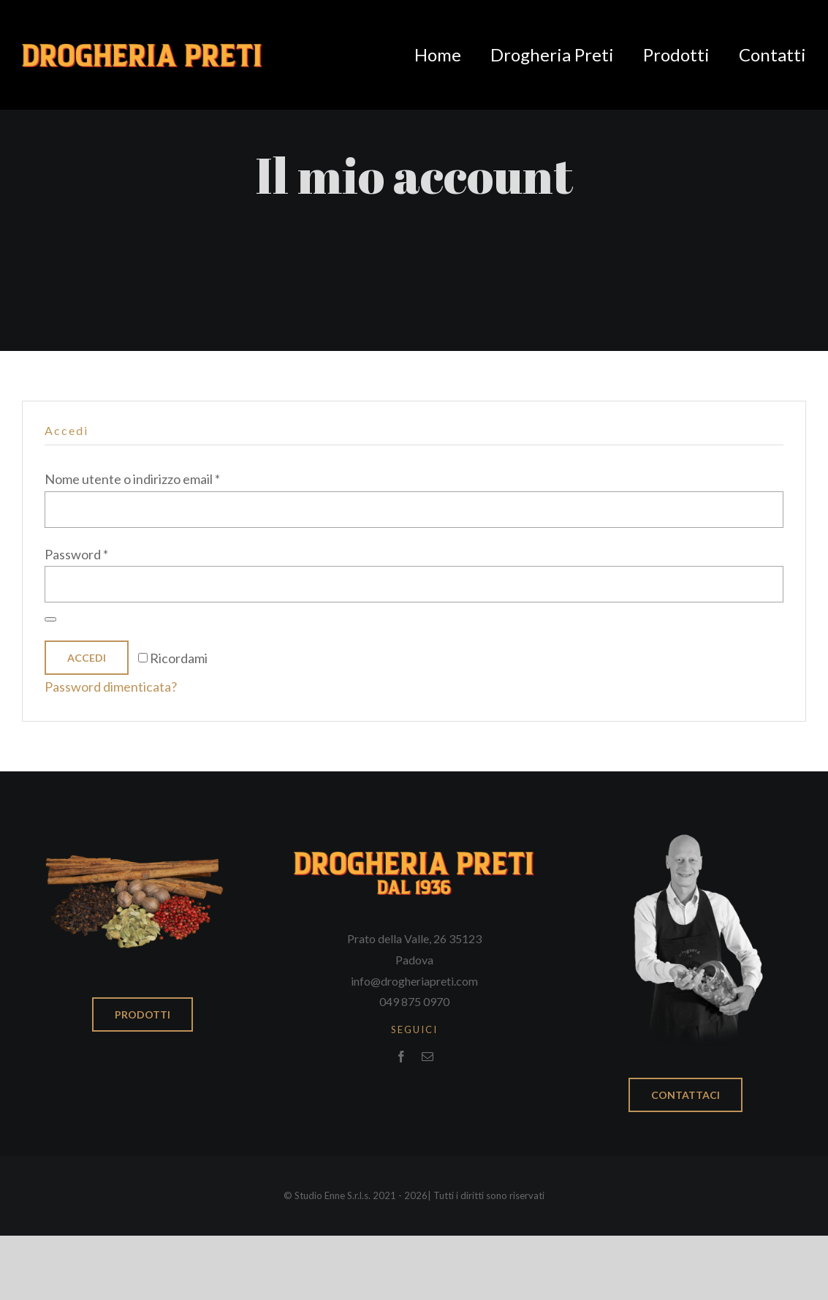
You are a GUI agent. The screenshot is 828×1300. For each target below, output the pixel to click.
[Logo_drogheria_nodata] (142, 50)
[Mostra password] (50, 619)
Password (76, 554)
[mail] (427, 1056)
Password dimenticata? (111, 687)
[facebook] (401, 1056)
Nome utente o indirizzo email (132, 479)
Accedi (86, 657)
